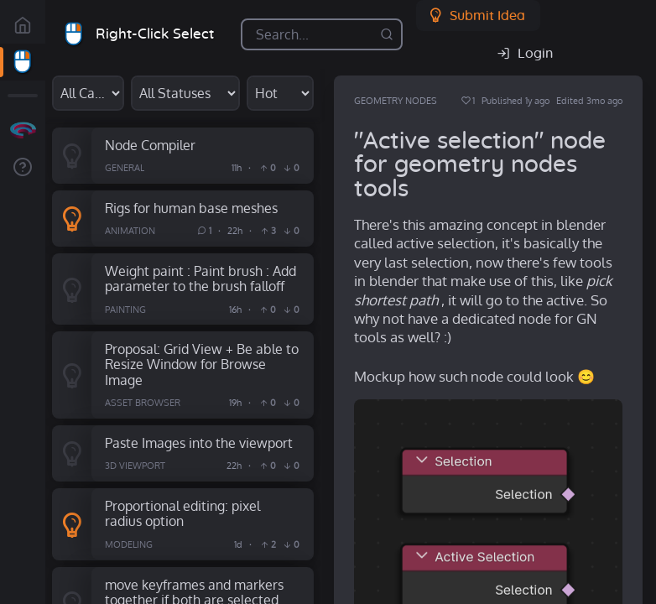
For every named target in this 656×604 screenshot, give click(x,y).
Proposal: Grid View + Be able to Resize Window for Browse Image (202, 364)
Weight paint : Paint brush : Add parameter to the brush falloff (200, 278)
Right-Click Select (155, 34)
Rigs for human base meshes (191, 208)
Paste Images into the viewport (199, 442)
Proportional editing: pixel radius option (182, 513)
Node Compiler (150, 145)
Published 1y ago (515, 101)
